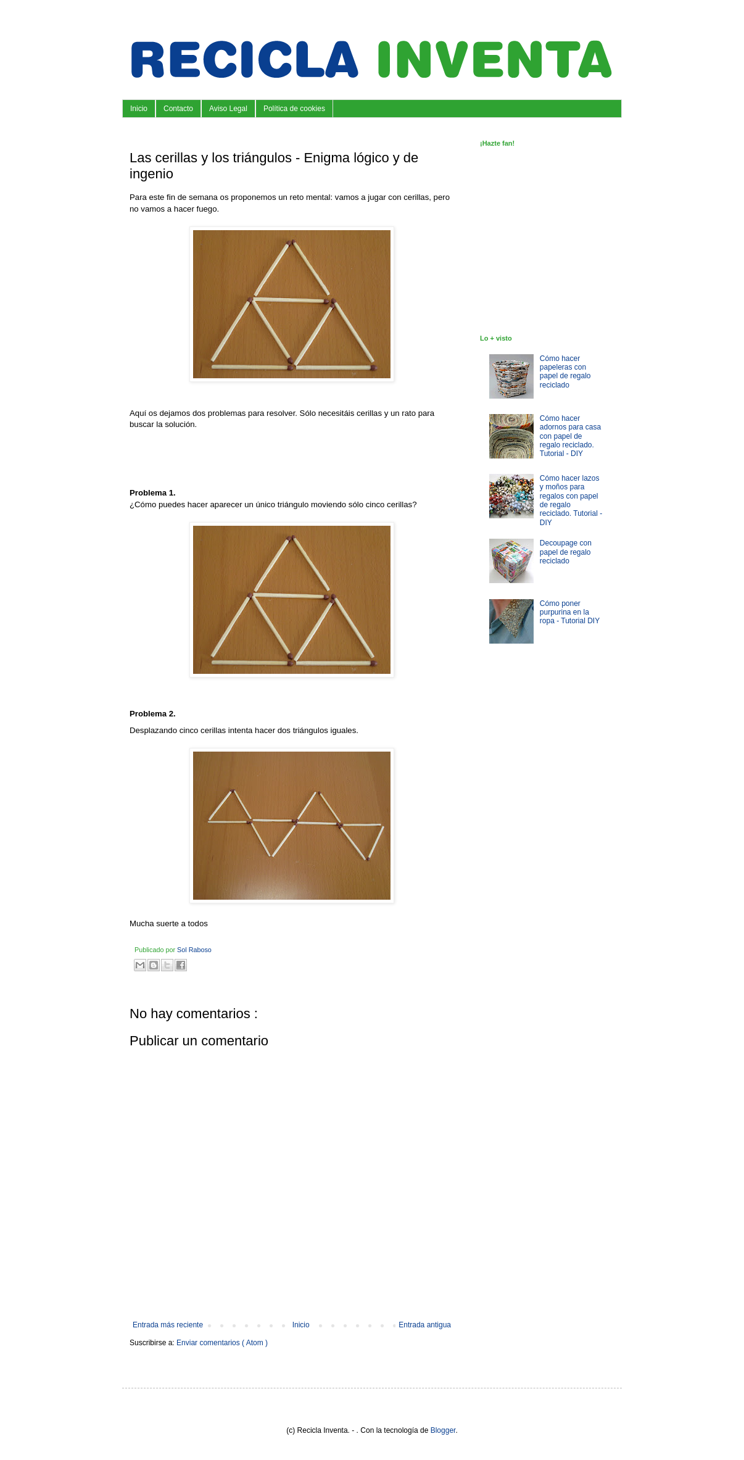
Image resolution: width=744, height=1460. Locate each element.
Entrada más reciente (168, 1325)
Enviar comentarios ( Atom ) (222, 1342)
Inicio (138, 108)
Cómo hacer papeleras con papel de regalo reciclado (565, 371)
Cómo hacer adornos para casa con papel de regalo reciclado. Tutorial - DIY (570, 436)
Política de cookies (294, 108)
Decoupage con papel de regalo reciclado (566, 552)
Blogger (443, 1430)
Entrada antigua (425, 1325)
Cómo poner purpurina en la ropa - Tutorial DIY (570, 612)
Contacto (178, 108)
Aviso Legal (228, 108)
